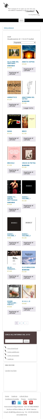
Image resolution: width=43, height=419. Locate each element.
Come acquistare (13, 355)
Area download (12, 348)
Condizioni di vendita (12, 399)
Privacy (23, 399)
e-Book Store (24, 396)
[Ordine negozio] (25, 42)
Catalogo (10, 359)
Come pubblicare (13, 352)
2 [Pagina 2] (19, 323)
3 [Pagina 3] (23, 323)
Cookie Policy (32, 399)
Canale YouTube (11, 371)
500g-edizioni (9, 28)
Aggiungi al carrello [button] (13, 73)
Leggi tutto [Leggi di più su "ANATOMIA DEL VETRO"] (28, 108)
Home (7, 396)
